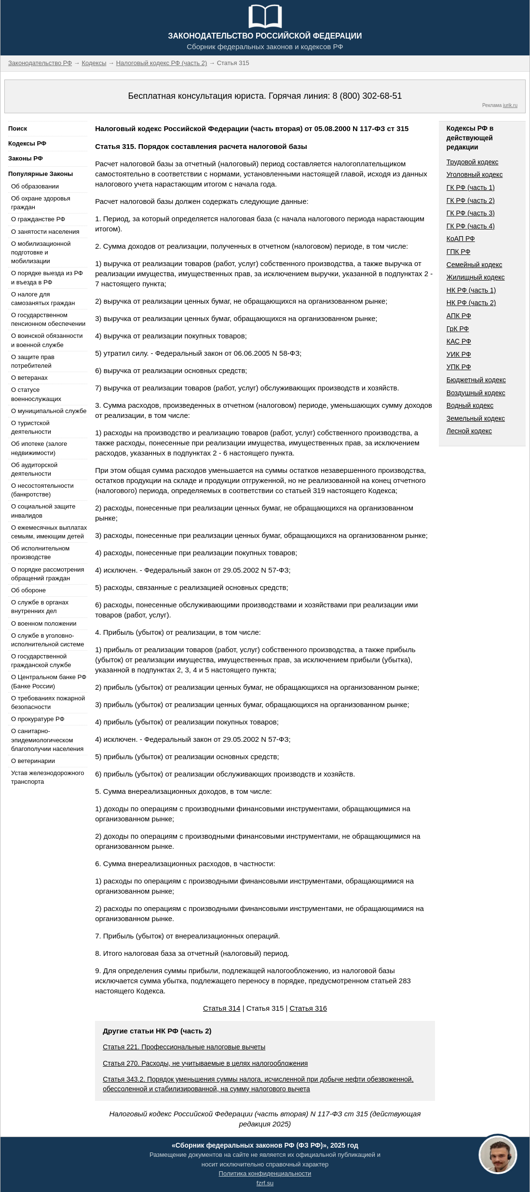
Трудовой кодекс (473, 162)
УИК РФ (459, 354)
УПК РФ (459, 367)
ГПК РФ (459, 251)
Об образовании (35, 186)
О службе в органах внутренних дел (39, 607)
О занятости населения (45, 231)
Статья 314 (222, 1008)
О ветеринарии (33, 760)
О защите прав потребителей (32, 361)
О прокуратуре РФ (38, 719)
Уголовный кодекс (475, 174)
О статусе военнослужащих (36, 394)
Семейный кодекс (475, 264)
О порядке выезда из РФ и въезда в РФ (47, 277)
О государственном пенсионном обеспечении (48, 319)
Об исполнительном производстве (40, 553)
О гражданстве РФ (38, 219)
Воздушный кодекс (476, 393)
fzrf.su (265, 1183)
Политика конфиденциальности (265, 1173)
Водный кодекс (470, 405)
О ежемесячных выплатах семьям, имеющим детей (49, 532)
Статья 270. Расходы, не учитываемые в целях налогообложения (205, 1063)
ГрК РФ (458, 329)
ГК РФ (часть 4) (471, 226)
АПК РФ (459, 316)
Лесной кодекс (469, 431)
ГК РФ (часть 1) (471, 187)
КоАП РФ (461, 238)
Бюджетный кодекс (476, 380)
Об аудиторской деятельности (34, 469)
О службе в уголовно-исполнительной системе (47, 640)
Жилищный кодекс (476, 277)
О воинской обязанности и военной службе (47, 340)
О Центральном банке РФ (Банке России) (48, 681)
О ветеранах (29, 377)
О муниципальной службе (48, 411)
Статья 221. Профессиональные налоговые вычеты (184, 1047)
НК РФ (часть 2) (471, 303)
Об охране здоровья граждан (40, 203)
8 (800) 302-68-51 (367, 96)
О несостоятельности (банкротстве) (42, 490)
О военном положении (44, 623)
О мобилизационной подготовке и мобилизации (40, 252)
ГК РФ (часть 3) (471, 213)
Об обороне (28, 590)
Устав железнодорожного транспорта (47, 777)
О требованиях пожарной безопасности (48, 702)
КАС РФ (459, 341)
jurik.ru (510, 105)
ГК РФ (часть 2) (471, 200)
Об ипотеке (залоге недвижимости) (39, 448)
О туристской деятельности (31, 427)
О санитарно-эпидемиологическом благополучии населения (47, 739)
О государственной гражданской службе (41, 661)
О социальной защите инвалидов (43, 511)
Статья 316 (308, 1008)
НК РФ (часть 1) (471, 290)
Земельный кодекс (476, 418)
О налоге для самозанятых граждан (43, 299)
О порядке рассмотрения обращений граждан (47, 574)
